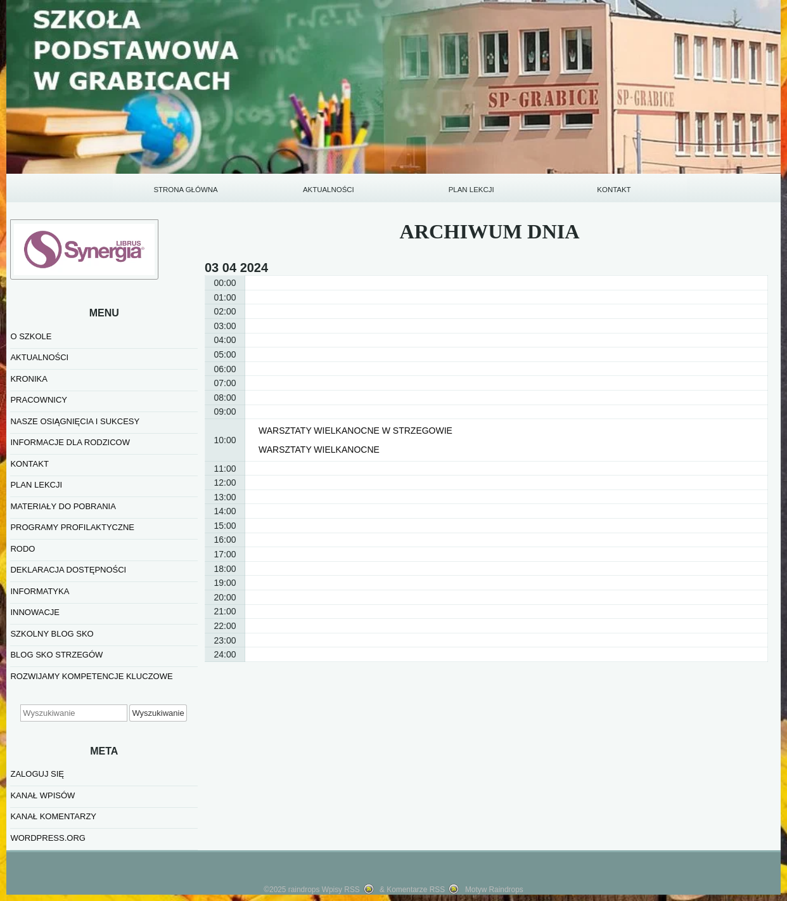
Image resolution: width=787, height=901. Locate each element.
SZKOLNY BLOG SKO (51, 633)
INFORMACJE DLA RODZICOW (70, 442)
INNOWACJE (35, 612)
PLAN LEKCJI (471, 189)
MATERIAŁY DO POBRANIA (62, 506)
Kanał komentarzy (53, 816)
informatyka (39, 591)
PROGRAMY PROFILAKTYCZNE (72, 527)
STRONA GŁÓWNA (185, 189)
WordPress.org (47, 838)
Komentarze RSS (416, 889)
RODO (22, 549)
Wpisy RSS (341, 889)
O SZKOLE (30, 336)
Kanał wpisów (42, 795)
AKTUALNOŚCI (328, 189)
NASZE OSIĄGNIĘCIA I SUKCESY (74, 421)
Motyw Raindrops (494, 889)
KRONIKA (29, 379)
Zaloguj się (37, 774)
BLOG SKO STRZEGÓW (56, 654)
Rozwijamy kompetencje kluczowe (91, 676)
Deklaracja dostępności (68, 569)
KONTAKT (613, 189)
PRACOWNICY (38, 400)
